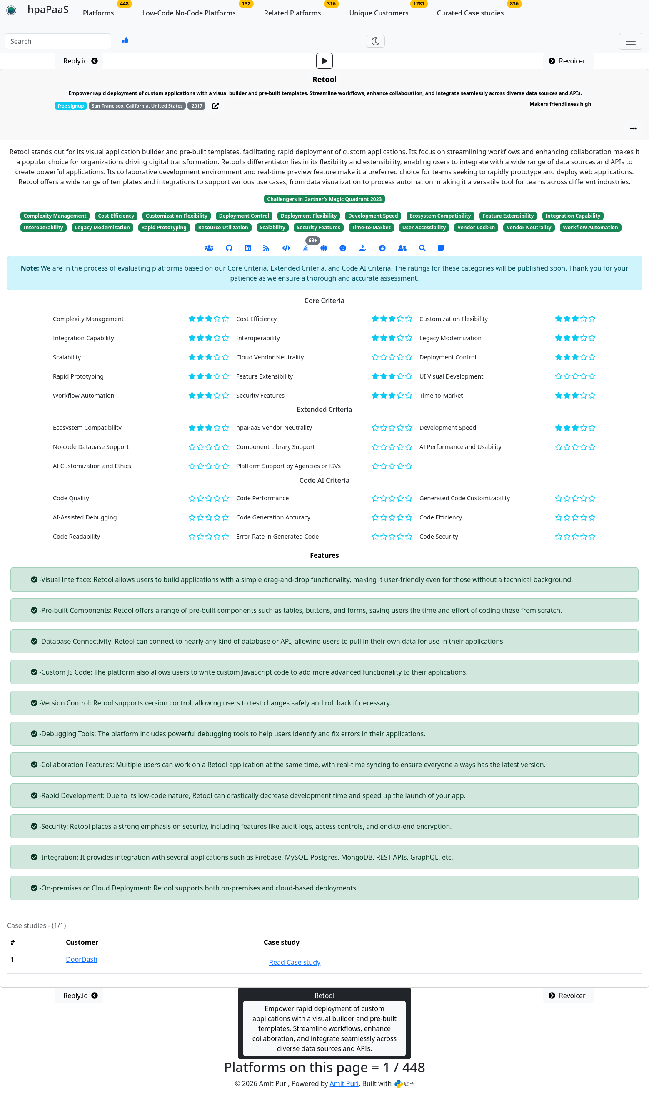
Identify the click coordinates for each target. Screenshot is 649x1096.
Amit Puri (344, 1083)
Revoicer (569, 60)
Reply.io (79, 60)
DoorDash (81, 959)
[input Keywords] (58, 41)
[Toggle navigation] (630, 41)
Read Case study (294, 962)
